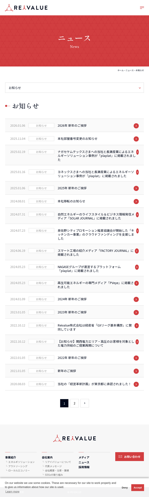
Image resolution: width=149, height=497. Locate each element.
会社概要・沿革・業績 (57, 470)
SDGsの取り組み (54, 474)
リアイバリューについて (58, 462)
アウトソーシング (17, 466)
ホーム (120, 70)
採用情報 (84, 467)
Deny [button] (125, 487)
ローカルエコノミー (19, 470)
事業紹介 (10, 457)
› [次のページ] (84, 403)
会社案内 (47, 457)
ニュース (130, 70)
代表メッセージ (53, 466)
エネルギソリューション (21, 462)
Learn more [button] (12, 491)
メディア (84, 457)
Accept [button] (138, 487)
